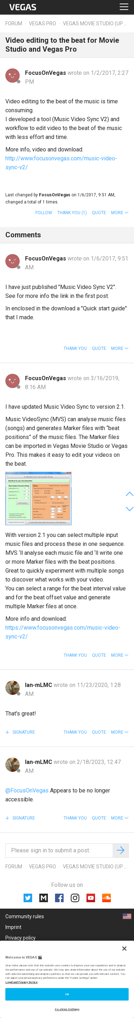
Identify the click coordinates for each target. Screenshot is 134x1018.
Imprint (13, 927)
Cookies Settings (67, 1009)
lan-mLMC (39, 685)
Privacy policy (20, 938)
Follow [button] (43, 212)
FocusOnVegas (46, 72)
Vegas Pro (42, 23)
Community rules (24, 916)
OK (67, 994)
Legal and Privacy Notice (21, 982)
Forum (13, 23)
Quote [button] (99, 212)
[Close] (124, 948)
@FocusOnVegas (27, 790)
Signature (23, 732)
